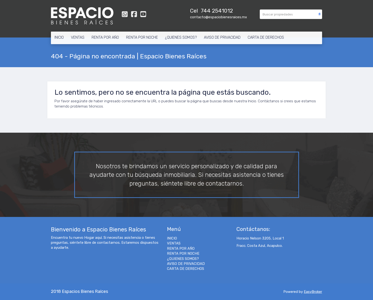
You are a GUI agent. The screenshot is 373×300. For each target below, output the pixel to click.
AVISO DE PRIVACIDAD (222, 37)
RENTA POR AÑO (105, 37)
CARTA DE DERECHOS (266, 37)
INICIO (59, 37)
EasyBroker (313, 292)
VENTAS (77, 37)
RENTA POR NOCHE (142, 37)
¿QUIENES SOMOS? (181, 37)
